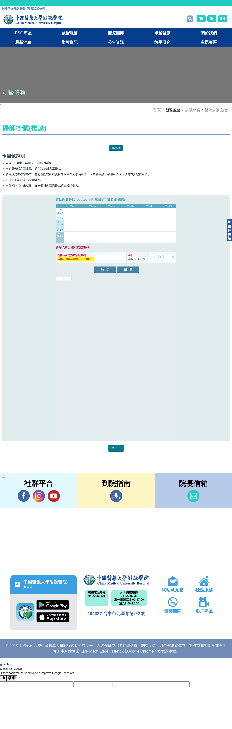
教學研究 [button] (162, 42)
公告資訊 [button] (116, 42)
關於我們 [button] (209, 33)
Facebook (24, 496)
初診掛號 (116, 147)
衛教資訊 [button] (70, 42)
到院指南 (116, 496)
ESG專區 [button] (23, 33)
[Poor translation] (12, 678)
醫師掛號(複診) (217, 110)
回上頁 (116, 448)
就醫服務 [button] (70, 33)
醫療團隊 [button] (116, 33)
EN (222, 19)
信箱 (193, 496)
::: (4, 3)
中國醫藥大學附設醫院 (116, 580)
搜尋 (190, 18)
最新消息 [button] (23, 42)
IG (39, 496)
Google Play (52, 605)
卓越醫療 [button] (162, 33)
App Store (52, 617)
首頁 (157, 110)
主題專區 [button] (209, 42)
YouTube (54, 496)
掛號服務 (192, 110)
